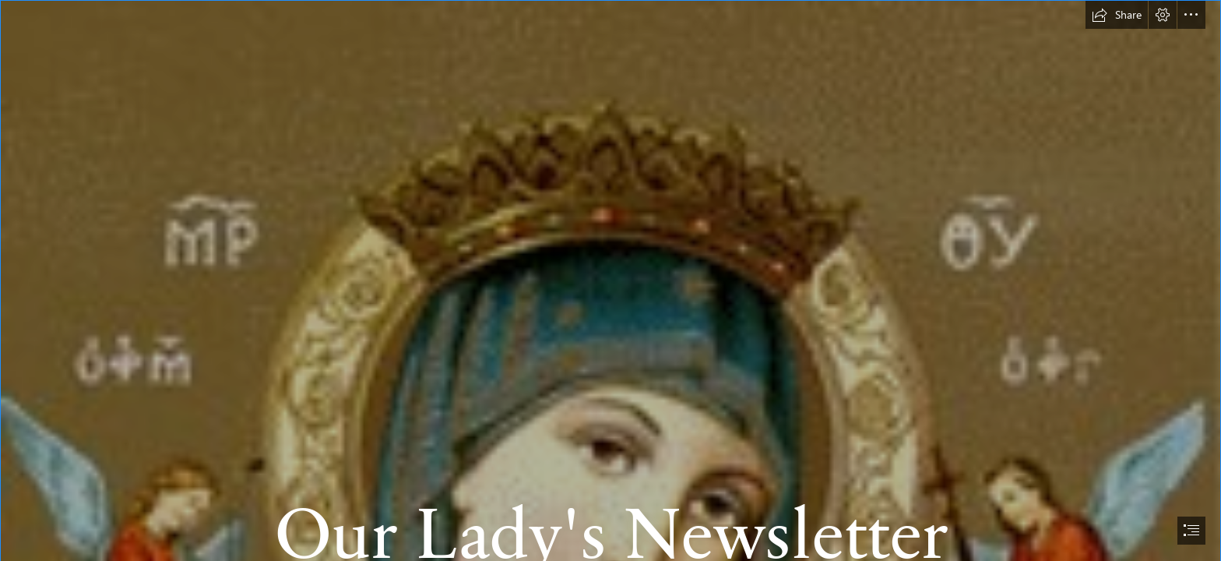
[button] (1117, 15)
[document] (610, 280)
